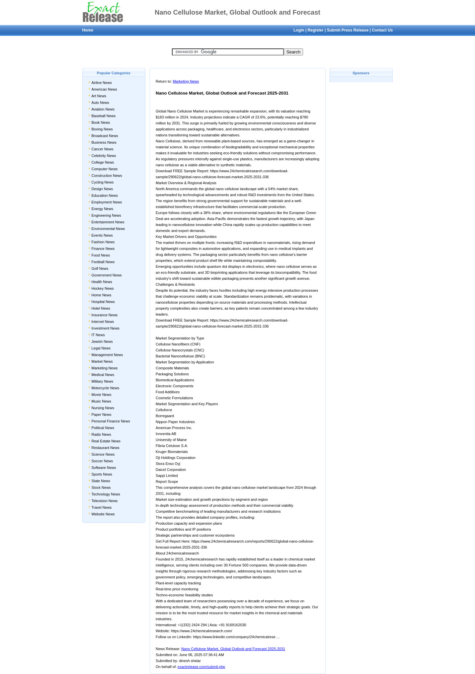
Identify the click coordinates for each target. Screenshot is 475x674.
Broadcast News (105, 136)
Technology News (106, 494)
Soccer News (102, 461)
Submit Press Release (347, 30)
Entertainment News (108, 222)
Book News (101, 122)
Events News (102, 235)
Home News (102, 295)
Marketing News (105, 368)
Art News (99, 96)
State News (101, 481)
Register (316, 30)
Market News (102, 361)
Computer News (105, 169)
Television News (105, 501)
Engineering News (106, 215)
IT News (98, 335)
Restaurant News (105, 448)
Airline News (102, 83)
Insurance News (105, 315)
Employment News (107, 202)
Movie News (102, 395)
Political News (103, 428)
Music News (101, 401)
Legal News (101, 348)
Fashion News (103, 242)
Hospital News (103, 302)
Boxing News (102, 129)
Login (298, 30)
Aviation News (103, 109)
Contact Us (382, 30)
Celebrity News (104, 156)
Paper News (102, 414)
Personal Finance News (111, 421)
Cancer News (103, 149)
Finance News (103, 249)
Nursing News (103, 408)
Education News (105, 195)
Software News (104, 468)
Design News (102, 189)
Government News (107, 275)
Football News (103, 262)
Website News (103, 514)
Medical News (103, 375)
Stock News (101, 487)
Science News (103, 454)
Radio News (101, 434)
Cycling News (103, 182)
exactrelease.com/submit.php (201, 667)
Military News (102, 381)
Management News (107, 355)
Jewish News (102, 341)
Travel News (102, 507)
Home (87, 30)
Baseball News (104, 116)
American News (104, 89)
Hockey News (103, 288)
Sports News (102, 474)
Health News (102, 282)
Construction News (107, 176)
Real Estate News (106, 441)
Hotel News (101, 308)
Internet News (103, 322)
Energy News (102, 209)
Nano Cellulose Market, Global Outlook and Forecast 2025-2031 (233, 649)
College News (103, 162)
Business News (104, 142)
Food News (101, 255)
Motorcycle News (105, 388)
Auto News (100, 103)
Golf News (100, 268)
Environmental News (108, 229)
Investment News (105, 328)
